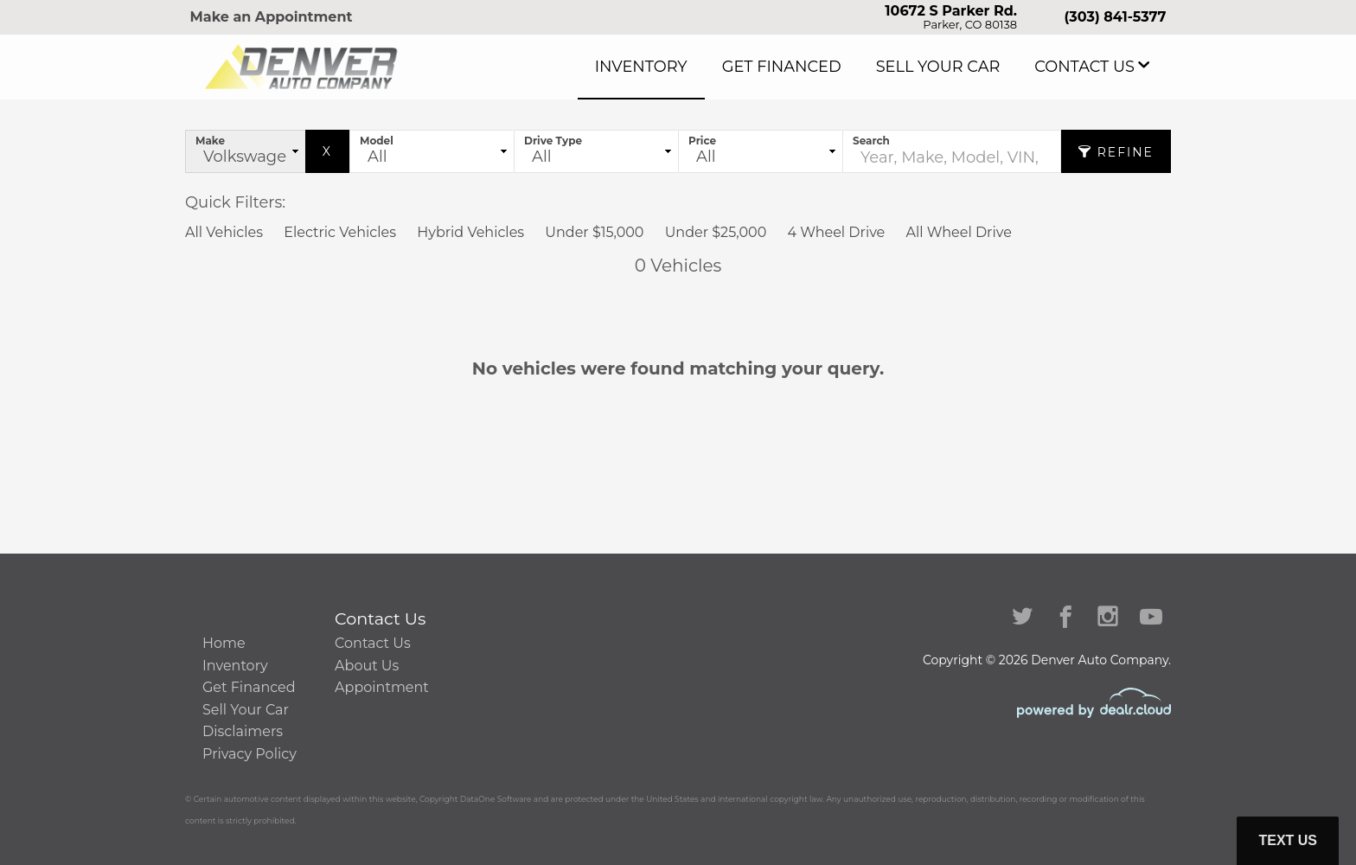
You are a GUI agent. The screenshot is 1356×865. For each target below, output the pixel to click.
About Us (367, 665)
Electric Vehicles (340, 232)
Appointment (382, 687)
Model (376, 140)
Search (871, 140)
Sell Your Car (972, 66)
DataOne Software (496, 799)
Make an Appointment (271, 17)
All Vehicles (224, 232)
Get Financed (842, 66)
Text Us (1287, 840)
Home (224, 643)
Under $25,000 (716, 232)
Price (702, 140)
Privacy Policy (249, 754)
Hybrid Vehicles (470, 232)
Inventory (724, 66)
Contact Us (1095, 66)
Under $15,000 (594, 232)
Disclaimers (242, 731)
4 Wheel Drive (836, 232)
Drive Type (553, 140)
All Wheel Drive (958, 232)
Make (210, 140)
